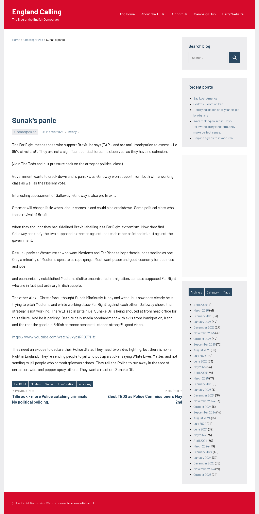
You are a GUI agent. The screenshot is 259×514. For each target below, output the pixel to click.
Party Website (233, 14)
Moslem (36, 384)
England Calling (37, 11)
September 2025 (204, 344)
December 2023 (203, 463)
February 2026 (202, 316)
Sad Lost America (205, 98)
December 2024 (204, 395)
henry (72, 132)
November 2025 (204, 333)
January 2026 (202, 321)
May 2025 (199, 367)
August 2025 (201, 350)
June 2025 (200, 361)
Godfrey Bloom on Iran (208, 104)
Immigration (66, 384)
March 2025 (201, 378)
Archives (196, 292)
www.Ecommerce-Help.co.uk (77, 503)
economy (85, 384)
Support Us (179, 14)
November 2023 (204, 469)
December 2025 (203, 327)
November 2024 (204, 401)
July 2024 (199, 423)
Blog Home (127, 14)
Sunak (49, 384)
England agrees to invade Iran (213, 138)
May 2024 (199, 435)
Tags (226, 292)
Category (213, 292)
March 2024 (201, 446)
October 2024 (202, 406)
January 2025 (202, 389)
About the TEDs (152, 14)
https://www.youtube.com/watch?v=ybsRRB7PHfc (54, 337)
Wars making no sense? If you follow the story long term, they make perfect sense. (214, 126)
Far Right (20, 384)
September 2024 (204, 412)
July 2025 (199, 355)
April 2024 (200, 440)
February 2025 (202, 384)
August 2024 (202, 418)
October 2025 (202, 338)
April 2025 (200, 372)
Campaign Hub (205, 14)
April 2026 (200, 304)
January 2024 (202, 457)
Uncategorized (25, 132)
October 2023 (202, 474)
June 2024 (200, 429)
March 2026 (201, 310)
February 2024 (202, 452)
